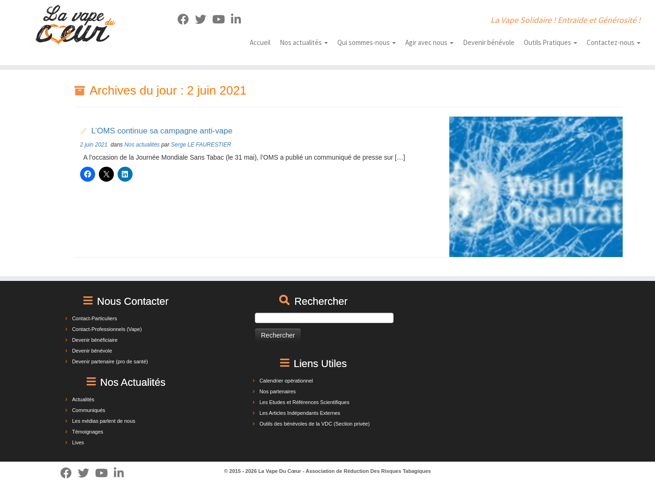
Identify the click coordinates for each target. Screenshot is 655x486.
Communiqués (88, 410)
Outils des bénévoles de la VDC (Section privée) (315, 424)
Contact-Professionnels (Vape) (107, 329)
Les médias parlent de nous (103, 421)
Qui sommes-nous (366, 42)
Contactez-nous (613, 42)
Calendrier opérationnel (286, 380)
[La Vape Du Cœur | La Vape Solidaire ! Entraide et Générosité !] (75, 24)
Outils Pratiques (550, 42)
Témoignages (88, 431)
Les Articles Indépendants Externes (300, 413)
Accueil (260, 42)
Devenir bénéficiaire (95, 340)
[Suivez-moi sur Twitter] (203, 19)
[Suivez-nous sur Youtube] (221, 19)
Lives (78, 442)
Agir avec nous (429, 42)
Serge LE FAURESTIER (201, 144)
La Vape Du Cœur (279, 471)
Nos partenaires (278, 391)
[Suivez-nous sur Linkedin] (239, 19)
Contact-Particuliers (94, 318)
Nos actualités (304, 42)
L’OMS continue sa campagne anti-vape (161, 130)
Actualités (83, 399)
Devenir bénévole (488, 42)
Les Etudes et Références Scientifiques (305, 402)
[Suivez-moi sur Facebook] (186, 19)
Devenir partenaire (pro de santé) (110, 361)
